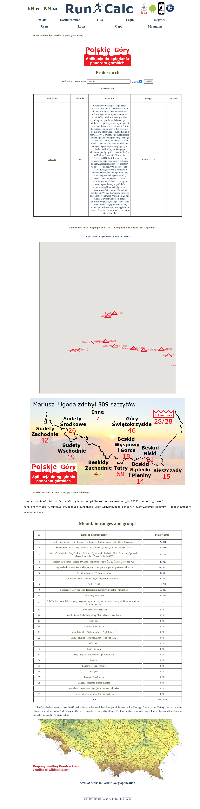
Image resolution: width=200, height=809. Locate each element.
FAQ (100, 20)
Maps (118, 26)
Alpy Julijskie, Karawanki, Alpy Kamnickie (93, 656)
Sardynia (94, 673)
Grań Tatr (93, 622)
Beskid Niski (94, 586)
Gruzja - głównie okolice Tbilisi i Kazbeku (94, 695)
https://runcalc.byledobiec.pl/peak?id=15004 (107, 236)
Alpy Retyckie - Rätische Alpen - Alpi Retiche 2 (93, 639)
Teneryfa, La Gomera (94, 679)
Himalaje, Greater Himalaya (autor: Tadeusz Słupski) (94, 690)
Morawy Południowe (94, 628)
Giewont (52, 159)
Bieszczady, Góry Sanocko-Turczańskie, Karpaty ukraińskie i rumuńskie (94, 591)
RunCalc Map (107, 318)
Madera (93, 662)
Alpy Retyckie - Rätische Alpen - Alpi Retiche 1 (93, 634)
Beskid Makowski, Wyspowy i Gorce (94, 574)
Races (81, 26)
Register (159, 20)
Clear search (107, 88)
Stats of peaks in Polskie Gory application (107, 784)
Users (44, 26)
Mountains (155, 26)
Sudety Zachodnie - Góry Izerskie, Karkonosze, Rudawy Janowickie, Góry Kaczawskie (94, 543)
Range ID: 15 (148, 159)
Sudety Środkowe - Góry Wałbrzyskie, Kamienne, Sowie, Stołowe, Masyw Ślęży (94, 549)
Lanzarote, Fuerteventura (94, 667)
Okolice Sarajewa (94, 650)
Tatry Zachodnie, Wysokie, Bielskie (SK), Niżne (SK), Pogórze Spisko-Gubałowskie (93, 569)
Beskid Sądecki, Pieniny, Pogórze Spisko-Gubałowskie (94, 580)
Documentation (70, 20)
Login (130, 20)
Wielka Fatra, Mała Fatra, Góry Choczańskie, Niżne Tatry (94, 617)
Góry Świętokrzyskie (94, 597)
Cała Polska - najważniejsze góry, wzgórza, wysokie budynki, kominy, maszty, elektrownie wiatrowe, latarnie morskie (93, 604)
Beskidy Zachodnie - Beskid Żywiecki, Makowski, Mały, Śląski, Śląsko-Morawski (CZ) (94, 563)
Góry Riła (93, 645)
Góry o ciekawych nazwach (94, 611)
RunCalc (40, 20)
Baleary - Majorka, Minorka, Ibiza (94, 684)
